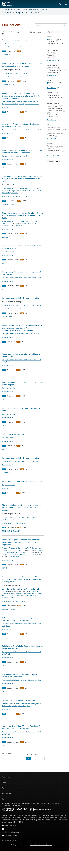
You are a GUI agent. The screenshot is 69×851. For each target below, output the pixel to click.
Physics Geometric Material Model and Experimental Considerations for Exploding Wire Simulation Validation (21, 95)
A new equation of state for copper (16, 40)
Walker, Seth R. (30, 221)
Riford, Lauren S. (32, 517)
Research (8, 9)
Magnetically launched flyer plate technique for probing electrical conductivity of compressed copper (21, 507)
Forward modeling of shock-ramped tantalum (20, 298)
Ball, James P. (19, 104)
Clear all (59, 32)
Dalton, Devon (7, 550)
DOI (3, 55)
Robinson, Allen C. (21, 130)
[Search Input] (51, 25)
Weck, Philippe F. (7, 188)
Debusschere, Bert (34, 130)
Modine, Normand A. (32, 104)
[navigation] (22, 32)
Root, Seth (28, 188)
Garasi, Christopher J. (9, 102)
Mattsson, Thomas (8, 226)
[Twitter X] (5, 840)
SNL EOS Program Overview (13, 434)
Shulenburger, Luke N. (13, 191)
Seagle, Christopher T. (33, 305)
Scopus (14, 85)
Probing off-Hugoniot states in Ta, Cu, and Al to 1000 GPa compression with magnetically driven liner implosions (21, 579)
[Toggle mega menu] (66, 4)
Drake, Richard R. (21, 554)
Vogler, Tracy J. (13, 193)
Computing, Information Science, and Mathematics (31, 9)
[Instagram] (13, 840)
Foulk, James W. (35, 548)
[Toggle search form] (61, 4)
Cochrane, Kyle (33, 102)
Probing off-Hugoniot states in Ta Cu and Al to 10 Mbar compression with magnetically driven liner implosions (22, 542)
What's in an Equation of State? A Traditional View (22, 481)
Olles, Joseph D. (22, 102)
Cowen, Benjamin (8, 73)
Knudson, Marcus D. (12, 552)
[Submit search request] (65, 25)
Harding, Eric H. (25, 552)
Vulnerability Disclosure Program (41, 845)
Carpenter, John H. (8, 43)
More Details (21, 47)
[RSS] (18, 840)
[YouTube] (8, 840)
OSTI (7, 55)
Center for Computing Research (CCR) (22, 12)
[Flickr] (10, 840)
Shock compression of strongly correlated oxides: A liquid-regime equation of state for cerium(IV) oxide (22, 178)
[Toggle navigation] (3, 11)
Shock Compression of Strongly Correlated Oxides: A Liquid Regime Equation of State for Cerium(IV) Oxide (22, 215)
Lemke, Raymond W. (20, 517)
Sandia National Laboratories (12, 815)
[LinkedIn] (16, 840)
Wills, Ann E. (6, 362)
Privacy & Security (17, 805)
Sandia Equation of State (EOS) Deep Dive (18, 700)
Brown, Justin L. (7, 305)
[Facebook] (2, 840)
